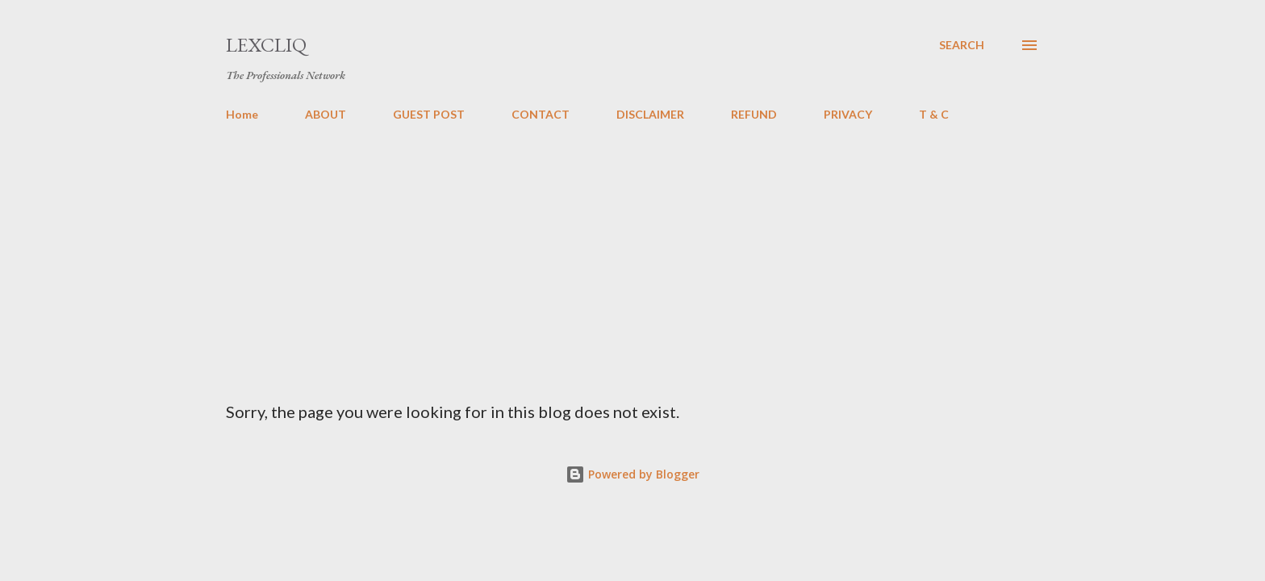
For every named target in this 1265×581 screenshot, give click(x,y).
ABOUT (325, 114)
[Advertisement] (632, 255)
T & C (934, 114)
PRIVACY (848, 114)
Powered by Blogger (632, 474)
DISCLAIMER (650, 114)
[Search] (961, 45)
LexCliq (266, 44)
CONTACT (540, 114)
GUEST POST (429, 114)
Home (242, 114)
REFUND (754, 114)
